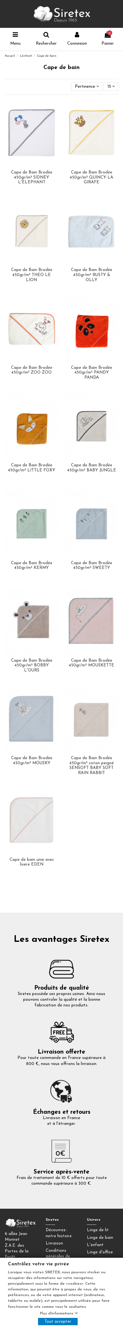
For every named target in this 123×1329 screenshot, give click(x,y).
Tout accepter (57, 1322)
